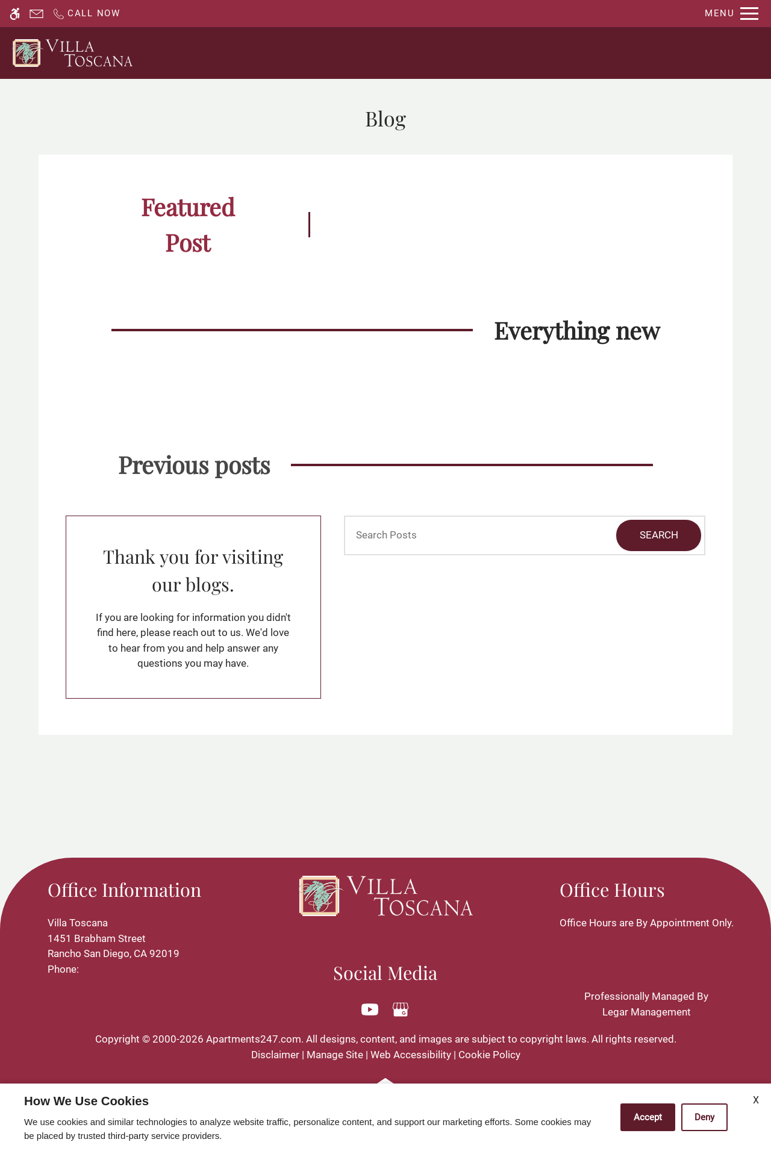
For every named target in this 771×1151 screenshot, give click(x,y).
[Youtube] (370, 1009)
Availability (439, 52)
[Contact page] (36, 13)
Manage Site (335, 1055)
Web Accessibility (410, 1055)
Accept (648, 1117)
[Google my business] (400, 1009)
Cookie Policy (489, 1055)
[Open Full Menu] (732, 13)
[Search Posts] (463, 535)
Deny (704, 1117)
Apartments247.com (253, 1039)
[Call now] (86, 13)
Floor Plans (515, 52)
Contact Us (364, 52)
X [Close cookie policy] (756, 1100)
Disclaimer (275, 1055)
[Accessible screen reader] (14, 13)
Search (659, 535)
